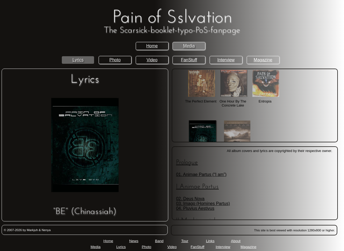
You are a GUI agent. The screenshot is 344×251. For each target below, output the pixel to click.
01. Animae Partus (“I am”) (201, 174)
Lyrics (78, 60)
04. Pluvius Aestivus (195, 208)
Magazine (263, 60)
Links (210, 241)
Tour (184, 241)
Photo (115, 60)
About (236, 241)
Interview (226, 60)
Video (151, 60)
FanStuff (189, 60)
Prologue (187, 162)
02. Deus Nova (190, 198)
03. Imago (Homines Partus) (203, 203)
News (133, 241)
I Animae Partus (197, 186)
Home (152, 46)
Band (159, 241)
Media (189, 46)
